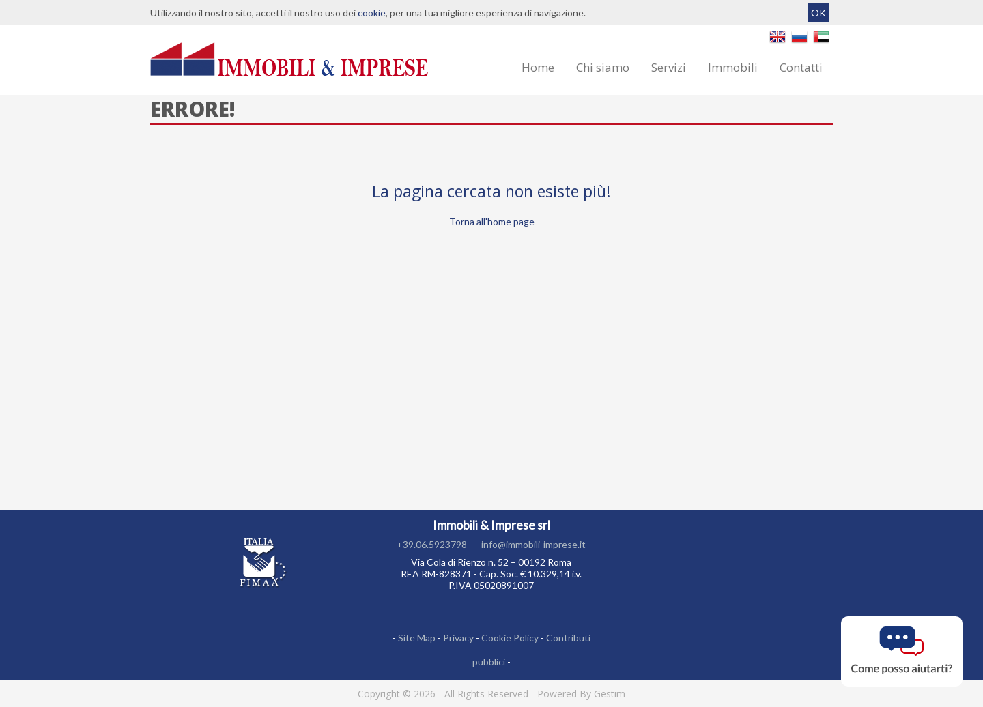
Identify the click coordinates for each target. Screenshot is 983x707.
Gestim (609, 693)
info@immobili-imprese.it (533, 544)
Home (538, 67)
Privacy (458, 638)
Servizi (668, 67)
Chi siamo (602, 67)
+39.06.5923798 (432, 544)
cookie (372, 12)
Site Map (417, 638)
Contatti (801, 67)
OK (818, 12)
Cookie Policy (510, 638)
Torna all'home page (492, 221)
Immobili (733, 67)
